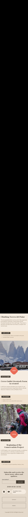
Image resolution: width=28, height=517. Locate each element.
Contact (14, 499)
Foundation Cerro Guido (17, 491)
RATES (14, 505)
